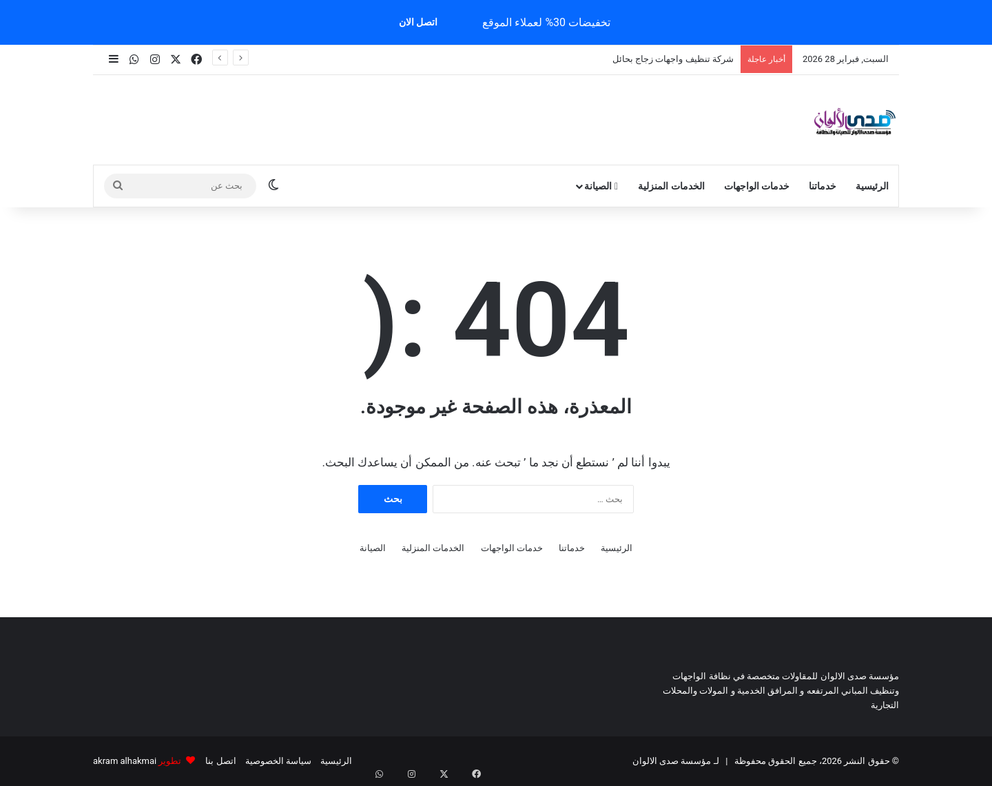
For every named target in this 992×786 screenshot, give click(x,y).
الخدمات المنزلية (671, 186)
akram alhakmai (124, 761)
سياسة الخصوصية (278, 761)
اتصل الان (418, 22)
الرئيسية (872, 186)
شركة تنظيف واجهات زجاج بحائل (673, 59)
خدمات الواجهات (756, 186)
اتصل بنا (220, 761)
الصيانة (601, 186)
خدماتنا (822, 186)
